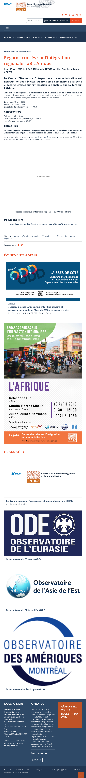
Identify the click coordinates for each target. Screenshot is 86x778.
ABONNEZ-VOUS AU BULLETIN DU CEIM (69, 712)
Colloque (11, 304)
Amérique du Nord (43, 137)
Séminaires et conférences (17, 51)
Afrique (17, 236)
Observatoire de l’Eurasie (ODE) (23, 559)
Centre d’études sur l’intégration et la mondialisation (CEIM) (39, 500)
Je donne (36, 760)
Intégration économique (31, 236)
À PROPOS (37, 703)
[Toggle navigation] (7, 28)
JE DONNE (76, 20)
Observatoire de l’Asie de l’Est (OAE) (25, 610)
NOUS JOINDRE (13, 703)
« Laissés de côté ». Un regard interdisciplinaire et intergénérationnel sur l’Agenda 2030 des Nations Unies (38, 308)
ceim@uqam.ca (11, 745)
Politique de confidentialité (72, 770)
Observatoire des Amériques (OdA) (25, 689)
